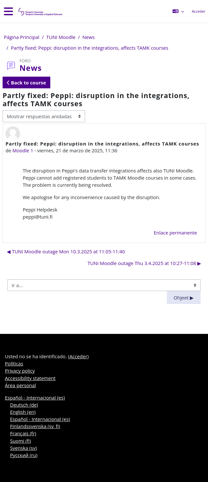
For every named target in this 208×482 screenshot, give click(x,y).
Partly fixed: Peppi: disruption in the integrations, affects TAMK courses (89, 47)
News (88, 37)
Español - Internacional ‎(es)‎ (35, 397)
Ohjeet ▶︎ (184, 297)
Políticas (14, 363)
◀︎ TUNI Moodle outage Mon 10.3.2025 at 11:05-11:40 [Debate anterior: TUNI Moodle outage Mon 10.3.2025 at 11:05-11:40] (66, 251)
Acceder (198, 11)
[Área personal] (40, 11)
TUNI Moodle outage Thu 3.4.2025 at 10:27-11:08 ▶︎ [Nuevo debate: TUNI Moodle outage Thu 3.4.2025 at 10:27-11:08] (144, 263)
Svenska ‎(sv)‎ (23, 448)
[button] (178, 11)
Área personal (20, 385)
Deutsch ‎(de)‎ (24, 404)
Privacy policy (20, 370)
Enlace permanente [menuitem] (175, 232)
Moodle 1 (22, 150)
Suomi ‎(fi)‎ (20, 441)
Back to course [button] (26, 82)
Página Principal (21, 37)
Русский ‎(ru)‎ (23, 455)
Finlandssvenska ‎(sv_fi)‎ (35, 426)
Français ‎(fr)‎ (23, 433)
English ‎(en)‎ (23, 412)
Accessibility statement (30, 378)
